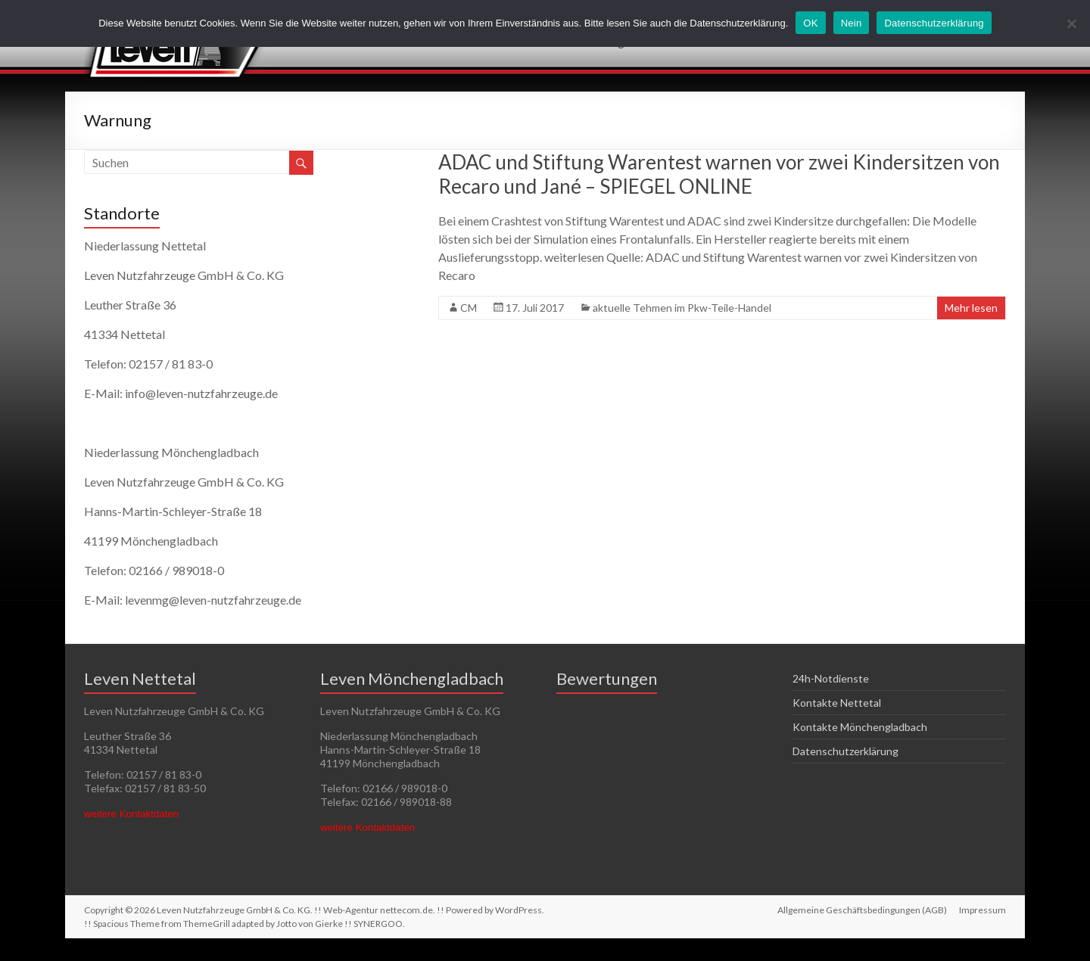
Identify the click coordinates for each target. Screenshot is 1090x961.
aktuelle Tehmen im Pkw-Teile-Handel (682, 307)
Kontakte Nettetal (837, 702)
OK (810, 23)
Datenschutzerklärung (845, 751)
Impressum (982, 910)
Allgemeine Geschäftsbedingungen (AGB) (862, 910)
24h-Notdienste (831, 678)
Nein (851, 23)
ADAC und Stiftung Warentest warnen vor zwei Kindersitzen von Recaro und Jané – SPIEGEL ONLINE (719, 174)
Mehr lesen (971, 307)
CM (468, 307)
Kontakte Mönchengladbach (860, 726)
